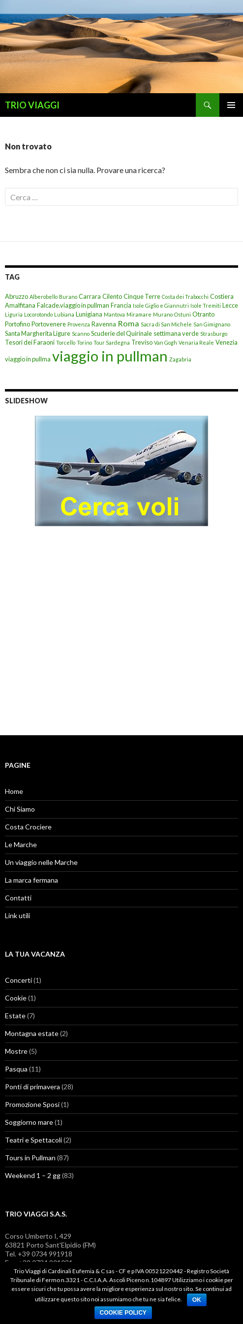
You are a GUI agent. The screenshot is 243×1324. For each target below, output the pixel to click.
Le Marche (21, 844)
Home (14, 791)
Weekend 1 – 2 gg (33, 1175)
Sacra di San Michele (166, 324)
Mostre (16, 1051)
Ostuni (182, 314)
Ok (196, 1299)
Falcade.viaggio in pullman (73, 305)
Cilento (112, 296)
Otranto (203, 314)
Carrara (90, 296)
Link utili (17, 915)
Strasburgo (213, 333)
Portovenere (48, 324)
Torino (84, 342)
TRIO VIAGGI (32, 105)
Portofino (17, 324)
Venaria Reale (196, 342)
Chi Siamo (20, 809)
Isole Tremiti (205, 305)
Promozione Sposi (32, 1104)
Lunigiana (89, 314)
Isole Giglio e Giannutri (161, 305)
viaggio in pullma (28, 359)
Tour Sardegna (111, 342)
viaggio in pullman (110, 355)
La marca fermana (31, 880)
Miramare (139, 314)
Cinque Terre (141, 296)
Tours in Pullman (30, 1157)
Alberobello (44, 296)
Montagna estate (32, 1033)
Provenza (78, 324)
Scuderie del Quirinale (121, 333)
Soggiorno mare (29, 1122)
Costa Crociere (28, 827)
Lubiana (64, 314)
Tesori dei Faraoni (30, 342)
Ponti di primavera (32, 1086)
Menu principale (231, 105)
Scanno (81, 333)
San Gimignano (211, 324)
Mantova (114, 314)
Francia (121, 305)
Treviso (141, 342)
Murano (163, 314)
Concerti (18, 980)
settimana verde (176, 333)
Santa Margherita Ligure (37, 333)
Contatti (18, 898)
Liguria (14, 314)
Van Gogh (165, 342)
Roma (128, 323)
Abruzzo (16, 296)
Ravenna (103, 324)
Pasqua (16, 1069)
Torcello (65, 342)
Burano (68, 296)
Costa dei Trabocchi (185, 296)
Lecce (230, 305)
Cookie (16, 998)
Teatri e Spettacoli (33, 1140)
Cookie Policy (123, 1312)
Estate (15, 1015)
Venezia (226, 342)
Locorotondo (38, 314)
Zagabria (180, 359)
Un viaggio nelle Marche (41, 862)
